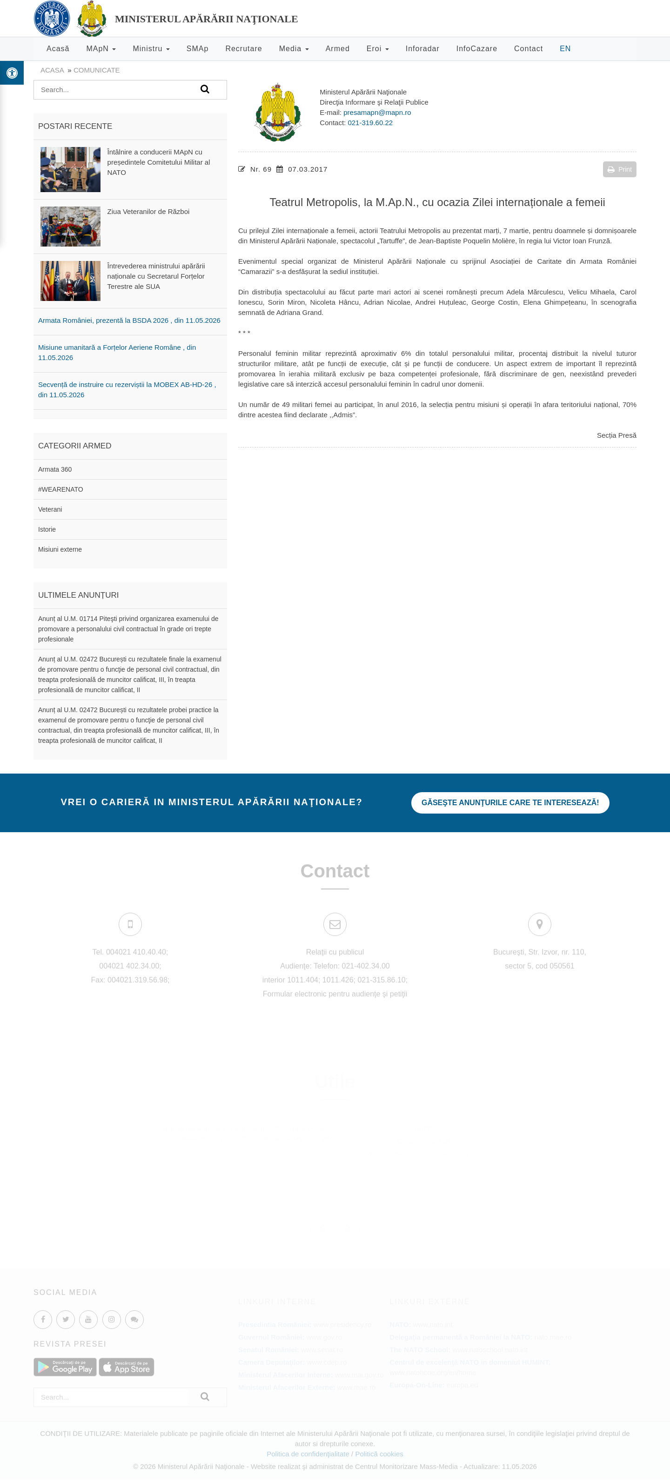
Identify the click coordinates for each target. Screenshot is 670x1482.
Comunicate (97, 70)
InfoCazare (476, 49)
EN (565, 49)
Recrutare (243, 49)
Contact (528, 49)
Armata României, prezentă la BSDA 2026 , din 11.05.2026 (129, 320)
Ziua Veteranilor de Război (148, 211)
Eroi (378, 49)
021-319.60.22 (370, 123)
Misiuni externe (60, 549)
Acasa (52, 70)
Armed (338, 49)
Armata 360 (55, 469)
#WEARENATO (60, 489)
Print (620, 169)
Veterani (50, 509)
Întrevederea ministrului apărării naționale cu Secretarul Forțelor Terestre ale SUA (156, 276)
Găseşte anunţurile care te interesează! (510, 803)
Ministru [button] (151, 49)
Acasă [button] (58, 49)
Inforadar (423, 49)
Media (294, 49)
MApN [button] (101, 49)
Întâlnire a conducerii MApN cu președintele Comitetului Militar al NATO (158, 162)
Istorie (47, 529)
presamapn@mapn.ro (377, 112)
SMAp (198, 49)
